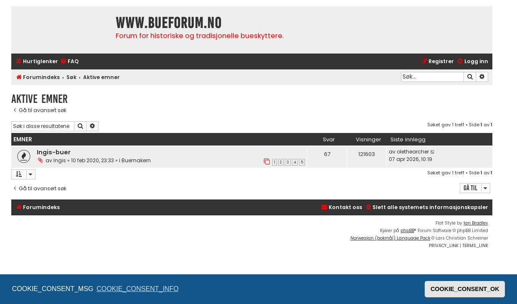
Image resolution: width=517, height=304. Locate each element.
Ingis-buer (54, 152)
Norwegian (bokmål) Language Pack (390, 238)
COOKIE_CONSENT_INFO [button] (137, 288)
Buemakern (136, 160)
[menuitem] (69, 61)
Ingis (59, 160)
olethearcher (413, 151)
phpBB (407, 230)
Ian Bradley (476, 223)
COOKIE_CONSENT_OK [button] (465, 289)
